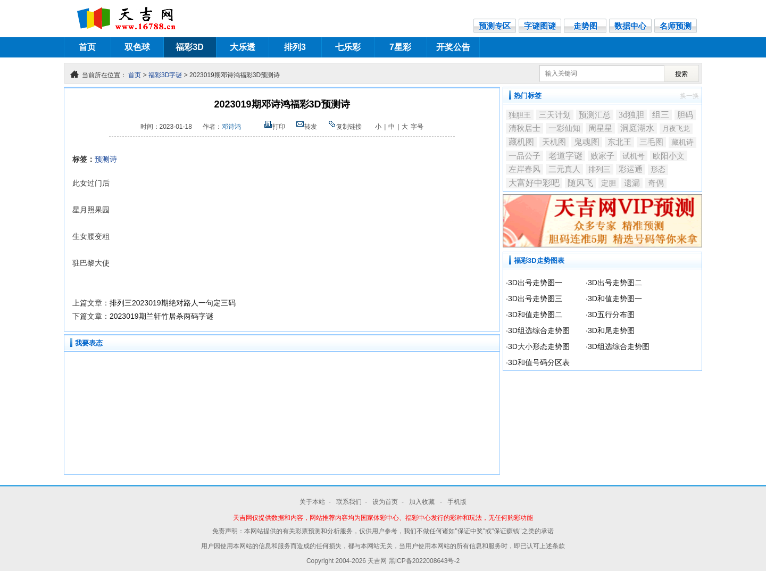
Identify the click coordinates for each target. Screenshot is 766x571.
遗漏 (632, 182)
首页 (87, 47)
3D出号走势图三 (535, 298)
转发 (306, 126)
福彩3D (189, 47)
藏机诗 (682, 142)
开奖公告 (453, 47)
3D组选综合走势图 (539, 330)
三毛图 (651, 142)
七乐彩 (348, 47)
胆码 (685, 115)
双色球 (137, 47)
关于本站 (312, 502)
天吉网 (378, 561)
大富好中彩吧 (534, 182)
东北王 (619, 141)
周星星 (600, 128)
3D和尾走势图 (611, 330)
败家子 (602, 156)
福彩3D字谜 (165, 75)
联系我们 (349, 502)
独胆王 (520, 115)
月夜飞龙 (676, 129)
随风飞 (580, 182)
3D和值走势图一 (615, 298)
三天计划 (555, 115)
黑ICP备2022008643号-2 (424, 561)
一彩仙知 (564, 128)
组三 (660, 114)
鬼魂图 (587, 141)
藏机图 (521, 141)
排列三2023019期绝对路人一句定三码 (173, 303)
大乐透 (242, 47)
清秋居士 (524, 128)
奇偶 (656, 182)
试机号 (633, 156)
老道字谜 (565, 155)
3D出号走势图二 (615, 282)
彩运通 (631, 168)
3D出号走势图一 (535, 282)
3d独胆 (631, 114)
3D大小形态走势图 (539, 346)
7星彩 (400, 47)
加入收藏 (422, 502)
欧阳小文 (669, 156)
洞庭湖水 (637, 128)
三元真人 (564, 169)
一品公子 (524, 156)
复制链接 (345, 126)
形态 (658, 169)
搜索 (681, 74)
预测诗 (106, 159)
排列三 (599, 169)
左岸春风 (524, 169)
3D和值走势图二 (535, 314)
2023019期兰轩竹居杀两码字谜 (161, 316)
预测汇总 (595, 115)
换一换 (689, 96)
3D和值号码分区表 (539, 362)
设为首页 (385, 502)
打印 (274, 126)
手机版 (457, 502)
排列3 (295, 47)
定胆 (608, 183)
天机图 (554, 142)
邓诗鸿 (231, 126)
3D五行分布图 (611, 314)
